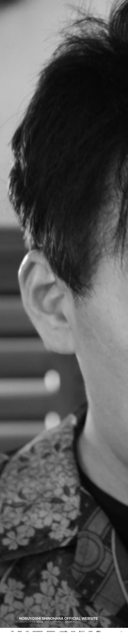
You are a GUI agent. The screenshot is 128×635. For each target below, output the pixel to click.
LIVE (27, 631)
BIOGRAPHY (51, 631)
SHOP (91, 631)
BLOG (73, 631)
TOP (12, 631)
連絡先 (98, 631)
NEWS (20, 631)
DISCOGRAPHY (38, 631)
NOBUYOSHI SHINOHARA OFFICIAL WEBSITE (58, 618)
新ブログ (82, 631)
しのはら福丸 (63, 631)
